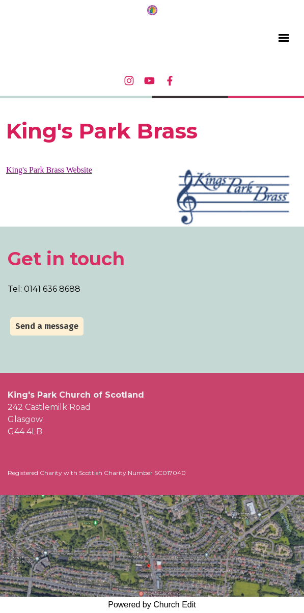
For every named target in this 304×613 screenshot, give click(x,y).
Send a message (46, 326)
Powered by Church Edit (152, 604)
